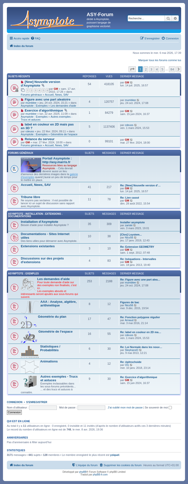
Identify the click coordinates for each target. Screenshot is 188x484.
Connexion (15, 402)
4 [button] (157, 69)
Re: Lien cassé (129, 197)
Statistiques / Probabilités (50, 348)
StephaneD (131, 350)
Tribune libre (30, 197)
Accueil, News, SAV (56, 94)
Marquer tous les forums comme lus (159, 60)
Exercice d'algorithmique (44, 110)
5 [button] (162, 69)
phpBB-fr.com (100, 474)
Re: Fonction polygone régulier (140, 317)
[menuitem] (35, 38)
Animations (49, 361)
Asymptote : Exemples (34, 105)
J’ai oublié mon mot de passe (125, 407)
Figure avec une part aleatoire (47, 99)
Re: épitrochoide (130, 361)
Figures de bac (129, 302)
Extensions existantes (38, 246)
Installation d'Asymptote (39, 222)
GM (56, 88)
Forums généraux (31, 94)
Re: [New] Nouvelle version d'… (140, 185)
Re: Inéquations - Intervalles (138, 259)
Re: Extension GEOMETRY (137, 246)
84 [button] (172, 69)
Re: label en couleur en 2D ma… (140, 332)
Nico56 (129, 237)
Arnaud (129, 320)
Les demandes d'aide (63, 105)
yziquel (114, 454)
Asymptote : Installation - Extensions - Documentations (35, 215)
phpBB (82, 472)
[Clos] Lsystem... (131, 234)
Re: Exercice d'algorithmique (138, 377)
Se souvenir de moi (158, 407)
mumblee (30, 102)
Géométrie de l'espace (64, 134)
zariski (128, 225)
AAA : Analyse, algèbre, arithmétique (58, 303)
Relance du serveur (40, 139)
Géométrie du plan (52, 316)
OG (127, 364)
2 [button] (146, 69)
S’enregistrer (36, 402)
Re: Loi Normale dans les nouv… (141, 347)
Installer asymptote (132, 222)
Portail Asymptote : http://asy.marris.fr (57, 160)
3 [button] (151, 69)
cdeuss (29, 131)
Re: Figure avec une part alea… (140, 279)
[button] (132, 69)
